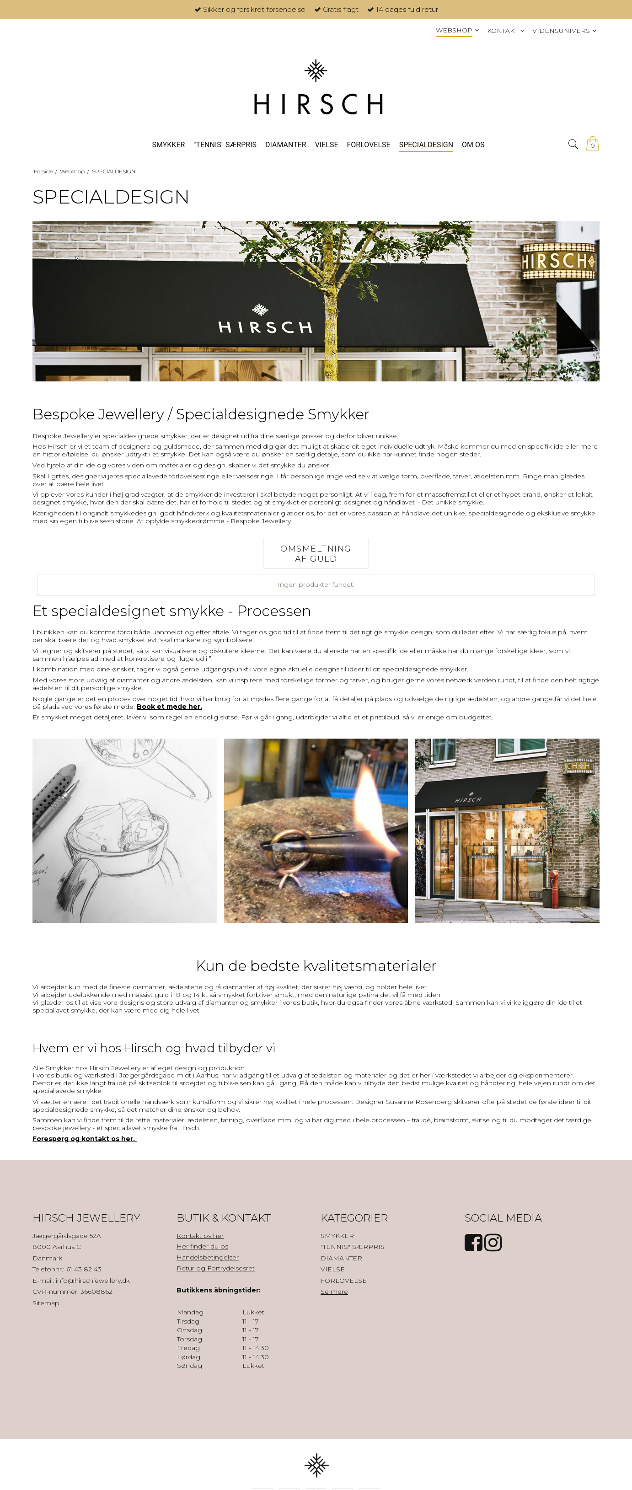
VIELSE (333, 1269)
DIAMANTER (341, 1258)
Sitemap (45, 1303)
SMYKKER (337, 1236)
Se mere (334, 1291)
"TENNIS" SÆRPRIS (353, 1247)
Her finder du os (202, 1246)
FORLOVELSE (344, 1280)
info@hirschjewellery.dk (93, 1280)
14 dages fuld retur (407, 9)
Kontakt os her (200, 1236)
